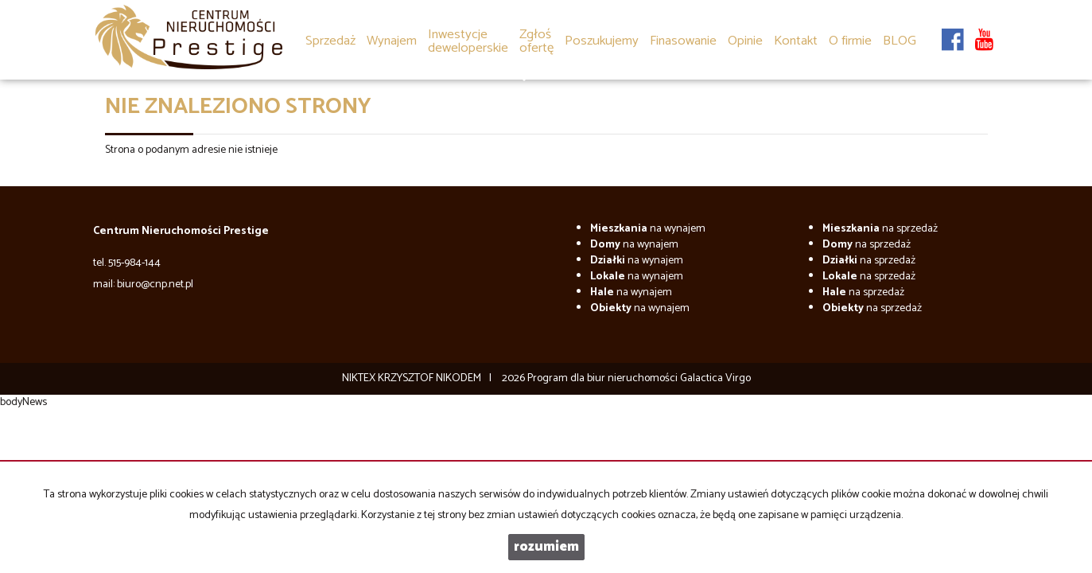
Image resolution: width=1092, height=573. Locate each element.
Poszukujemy (602, 41)
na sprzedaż (880, 229)
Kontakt (796, 41)
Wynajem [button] (392, 41)
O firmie (850, 41)
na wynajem (647, 229)
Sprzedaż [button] (330, 41)
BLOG (899, 41)
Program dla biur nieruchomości (603, 378)
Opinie (745, 41)
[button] (536, 30)
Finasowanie (683, 41)
